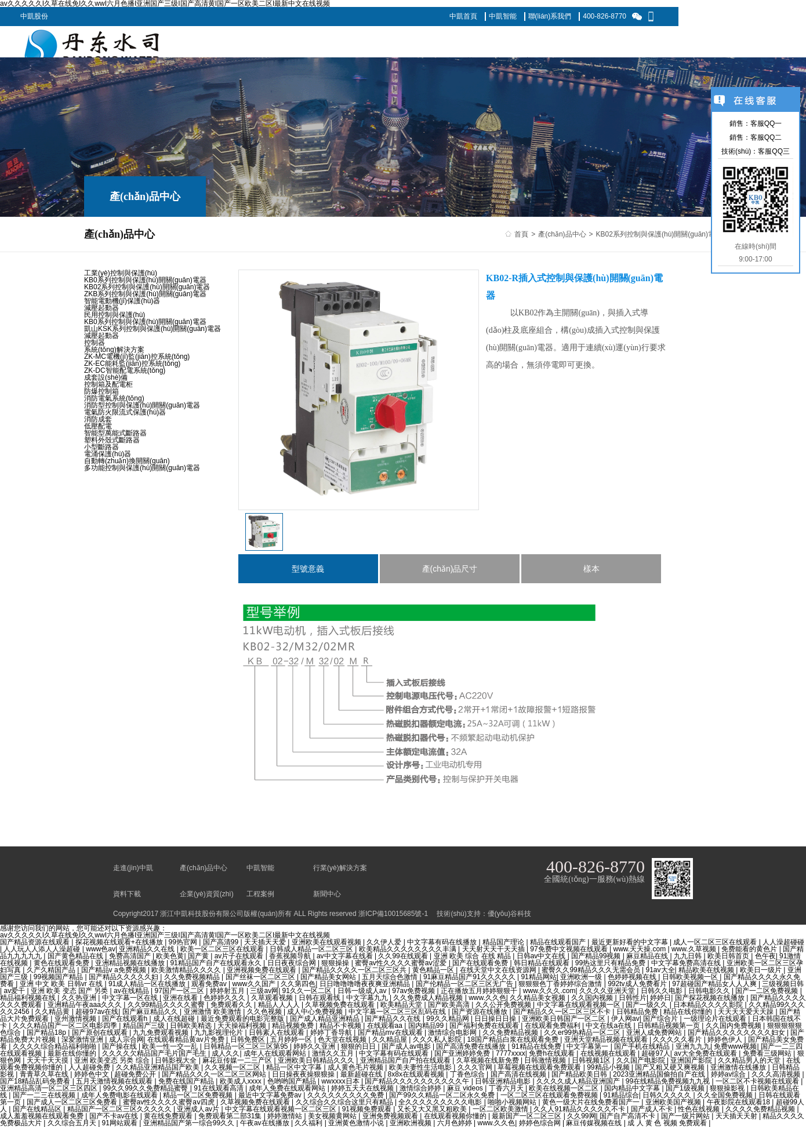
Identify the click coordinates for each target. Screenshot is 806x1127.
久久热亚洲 (79, 998)
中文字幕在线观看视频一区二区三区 (281, 1109)
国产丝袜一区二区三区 (261, 977)
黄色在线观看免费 (62, 963)
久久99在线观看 (404, 956)
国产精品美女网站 (329, 977)
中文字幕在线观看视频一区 (579, 1005)
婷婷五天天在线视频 (363, 1088)
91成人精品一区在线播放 (148, 984)
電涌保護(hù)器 (107, 454)
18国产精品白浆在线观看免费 (514, 1039)
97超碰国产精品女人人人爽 (715, 984)
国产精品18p (47, 1032)
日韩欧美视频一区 (691, 977)
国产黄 (199, 956)
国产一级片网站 (686, 1116)
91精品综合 (620, 1095)
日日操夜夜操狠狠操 (304, 1074)
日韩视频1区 (592, 1060)
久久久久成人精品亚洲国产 (579, 1081)
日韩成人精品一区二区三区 (312, 949)
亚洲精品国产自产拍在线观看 (406, 1060)
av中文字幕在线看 (346, 956)
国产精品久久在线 (393, 1019)
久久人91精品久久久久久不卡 (580, 1109)
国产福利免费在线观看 (485, 1025)
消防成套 (98, 419)
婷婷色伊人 (725, 1039)
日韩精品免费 (638, 1012)
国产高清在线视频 (519, 1074)
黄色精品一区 (434, 970)
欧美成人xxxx (241, 1081)
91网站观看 (121, 1123)
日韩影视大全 (176, 1060)
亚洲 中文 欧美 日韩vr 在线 (62, 984)
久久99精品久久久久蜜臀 (167, 1005)
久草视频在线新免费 (488, 1060)
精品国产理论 (504, 942)
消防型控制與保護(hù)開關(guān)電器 (142, 405)
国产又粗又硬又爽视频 (670, 1067)
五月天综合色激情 (390, 977)
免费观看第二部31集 (231, 1116)
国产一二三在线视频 (45, 1095)
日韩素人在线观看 (277, 1032)
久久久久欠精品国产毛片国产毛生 (155, 1053)
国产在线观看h (126, 1019)
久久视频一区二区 (233, 1067)
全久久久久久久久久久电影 (441, 1102)
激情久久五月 (333, 1053)
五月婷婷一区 (292, 1039)
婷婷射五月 (228, 991)
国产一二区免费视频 (767, 991)
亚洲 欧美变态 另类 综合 (112, 1060)
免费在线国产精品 (187, 1081)
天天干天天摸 (48, 1060)
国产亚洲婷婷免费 (463, 1053)
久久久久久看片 (678, 1039)
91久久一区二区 (308, 991)
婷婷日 (660, 998)
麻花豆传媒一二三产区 (238, 1060)
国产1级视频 (686, 1088)
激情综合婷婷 (421, 1088)
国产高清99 (222, 942)
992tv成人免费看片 (638, 984)
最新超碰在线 (362, 1074)
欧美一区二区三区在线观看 (223, 949)
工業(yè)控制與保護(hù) (120, 273)
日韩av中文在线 (542, 956)
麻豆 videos (466, 1088)
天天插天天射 (737, 1116)
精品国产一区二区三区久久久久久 (120, 1109)
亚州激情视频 (76, 1019)
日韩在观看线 (320, 998)
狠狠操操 (336, 963)
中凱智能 (503, 16)
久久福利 (309, 1123)
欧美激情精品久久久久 (187, 970)
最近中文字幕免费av (270, 1095)
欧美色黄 (170, 956)
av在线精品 (132, 991)
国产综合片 (661, 1019)
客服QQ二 (766, 137)
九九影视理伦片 (219, 1032)
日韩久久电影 (662, 991)
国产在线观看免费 (481, 963)
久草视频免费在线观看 (340, 1005)
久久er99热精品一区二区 (583, 1032)
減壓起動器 (101, 308)
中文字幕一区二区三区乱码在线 (398, 1012)
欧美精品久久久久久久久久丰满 (408, 949)
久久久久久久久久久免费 (346, 1095)
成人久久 (225, 1053)
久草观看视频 (273, 998)
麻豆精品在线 (648, 956)
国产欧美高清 (449, 1005)
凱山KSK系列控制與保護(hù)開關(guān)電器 (152, 329)
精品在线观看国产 (558, 942)
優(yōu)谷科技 (509, 914)
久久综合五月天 (73, 1123)
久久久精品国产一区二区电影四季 (66, 1025)
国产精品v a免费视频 (114, 970)
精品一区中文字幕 (295, 1067)
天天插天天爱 (266, 942)
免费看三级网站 (768, 1053)
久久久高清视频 (776, 1074)
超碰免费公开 (136, 1074)
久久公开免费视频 (504, 1005)
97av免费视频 (414, 991)
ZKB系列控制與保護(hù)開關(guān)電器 (145, 294)
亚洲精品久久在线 (147, 949)
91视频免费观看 (368, 1109)
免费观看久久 (232, 1005)
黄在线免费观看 (169, 1116)
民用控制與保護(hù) (114, 315)
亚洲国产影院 (692, 1060)
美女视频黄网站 (333, 1116)
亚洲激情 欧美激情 (214, 1012)
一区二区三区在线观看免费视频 (550, 1095)
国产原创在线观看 (100, 1032)
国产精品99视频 (597, 956)
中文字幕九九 (368, 998)
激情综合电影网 (453, 1032)
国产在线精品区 (38, 1109)
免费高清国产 (131, 956)
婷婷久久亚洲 (315, 1046)
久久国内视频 (593, 998)
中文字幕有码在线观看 (394, 1053)
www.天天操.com (640, 949)
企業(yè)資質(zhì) (207, 894)
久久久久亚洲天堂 (608, 991)
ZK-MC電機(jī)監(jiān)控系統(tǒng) (137, 356)
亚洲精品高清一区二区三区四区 (49, 1088)
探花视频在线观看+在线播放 (120, 942)
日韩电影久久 (710, 991)
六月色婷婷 (455, 1123)
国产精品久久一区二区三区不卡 (562, 1012)
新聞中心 (327, 894)
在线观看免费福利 (553, 1025)
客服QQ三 (774, 151)
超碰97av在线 (96, 1012)
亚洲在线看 (181, 998)
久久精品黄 (53, 1012)
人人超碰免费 (90, 1067)
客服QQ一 (766, 123)
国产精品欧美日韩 (580, 1074)
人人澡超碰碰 (783, 942)
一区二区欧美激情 (501, 1109)
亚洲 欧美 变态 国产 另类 (70, 991)
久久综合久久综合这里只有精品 (345, 1102)
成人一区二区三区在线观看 (715, 942)
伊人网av (625, 1019)
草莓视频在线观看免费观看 (540, 1067)
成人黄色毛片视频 (356, 1067)
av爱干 (15, 991)
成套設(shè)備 (106, 377)
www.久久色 (487, 998)
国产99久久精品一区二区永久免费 (442, 1095)
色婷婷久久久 (225, 998)
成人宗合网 (126, 1039)
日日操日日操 (496, 1019)
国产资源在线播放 (480, 1012)
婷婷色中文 (92, 1074)
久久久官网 (476, 1067)
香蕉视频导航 (291, 956)
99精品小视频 (609, 1067)
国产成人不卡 (652, 1109)
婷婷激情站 (285, 1116)
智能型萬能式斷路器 (115, 433)
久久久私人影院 (438, 1039)
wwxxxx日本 (341, 1081)
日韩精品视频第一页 (669, 1025)
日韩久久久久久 (667, 1095)
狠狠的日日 (359, 1046)
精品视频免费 (293, 1025)
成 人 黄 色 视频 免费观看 (668, 1123)
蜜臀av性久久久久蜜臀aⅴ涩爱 (402, 963)
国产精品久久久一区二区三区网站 (215, 1074)
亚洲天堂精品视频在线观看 (606, 1039)
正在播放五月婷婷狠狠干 (480, 991)
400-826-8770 (604, 16)
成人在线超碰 (175, 1019)
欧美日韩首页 (729, 956)
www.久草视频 (694, 949)
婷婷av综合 (729, 1074)
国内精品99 (427, 1025)
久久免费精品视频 (511, 1032)
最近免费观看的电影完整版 (243, 1019)
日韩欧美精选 (191, 1025)
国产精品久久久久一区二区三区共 (355, 970)
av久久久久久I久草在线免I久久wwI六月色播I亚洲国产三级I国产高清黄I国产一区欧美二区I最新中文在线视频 (165, 935)
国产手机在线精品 (642, 1046)
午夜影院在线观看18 (739, 1102)
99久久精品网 (448, 1019)
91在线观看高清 (219, 1088)
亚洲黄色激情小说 (357, 1123)
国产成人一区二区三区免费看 (73, 1102)
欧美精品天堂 (402, 1005)
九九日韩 (688, 956)
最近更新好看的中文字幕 (630, 942)
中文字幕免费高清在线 (687, 963)
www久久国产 (255, 984)
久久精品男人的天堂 (750, 1060)
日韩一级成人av (363, 991)
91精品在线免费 (537, 1046)
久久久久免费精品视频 (761, 1109)
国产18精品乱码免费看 (36, 1081)
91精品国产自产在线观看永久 (216, 963)
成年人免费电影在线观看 (120, 1095)
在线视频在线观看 (609, 1053)
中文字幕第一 (588, 1046)
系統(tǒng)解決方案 (114, 350)
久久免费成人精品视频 (428, 998)
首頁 (521, 234)
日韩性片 (633, 998)
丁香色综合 (468, 1074)
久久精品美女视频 (538, 998)
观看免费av (209, 984)
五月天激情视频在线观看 (115, 1081)
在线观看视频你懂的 (456, 1116)
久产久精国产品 (52, 970)
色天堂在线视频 (343, 1039)
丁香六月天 (507, 1088)
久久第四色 (298, 984)
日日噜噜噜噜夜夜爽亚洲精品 (366, 984)
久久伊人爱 (384, 942)
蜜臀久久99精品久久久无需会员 (592, 970)
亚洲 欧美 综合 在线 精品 (473, 956)
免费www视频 (735, 1046)
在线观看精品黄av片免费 (186, 1039)
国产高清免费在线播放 (471, 1046)
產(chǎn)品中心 (562, 234)
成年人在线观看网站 (276, 1053)
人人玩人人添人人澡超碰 (42, 949)
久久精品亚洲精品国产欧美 (158, 1067)
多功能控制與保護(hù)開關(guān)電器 (142, 468)
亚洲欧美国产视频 (674, 1102)
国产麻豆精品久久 (151, 1012)
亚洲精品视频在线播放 (130, 963)
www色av (100, 949)
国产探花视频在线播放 (710, 998)
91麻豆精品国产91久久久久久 (470, 977)
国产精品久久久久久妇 (124, 977)
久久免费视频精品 (193, 977)
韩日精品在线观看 (542, 963)
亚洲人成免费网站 (655, 1032)
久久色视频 (265, 1012)
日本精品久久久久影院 (709, 1005)
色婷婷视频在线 (633, 977)
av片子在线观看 (240, 956)
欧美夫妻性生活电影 (421, 1067)
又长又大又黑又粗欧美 (433, 1109)
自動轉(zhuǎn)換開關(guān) (127, 461)
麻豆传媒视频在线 (594, 1123)
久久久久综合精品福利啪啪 (55, 1046)
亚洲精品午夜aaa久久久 (86, 1005)
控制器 (94, 343)
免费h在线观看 (552, 1053)
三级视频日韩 (783, 984)
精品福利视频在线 (28, 998)
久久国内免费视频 (734, 1025)
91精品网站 (538, 977)
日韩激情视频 (546, 1060)
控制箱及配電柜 (108, 384)
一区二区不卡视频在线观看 (758, 1081)
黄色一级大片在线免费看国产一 (591, 1102)
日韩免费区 (248, 1039)
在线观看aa (386, 1025)
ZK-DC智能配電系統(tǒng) (124, 370)
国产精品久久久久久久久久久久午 (418, 1081)
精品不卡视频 (341, 1025)
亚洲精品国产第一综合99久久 (190, 1123)
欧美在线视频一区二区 (564, 1088)
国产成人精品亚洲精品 (325, 1019)
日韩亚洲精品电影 (503, 1081)
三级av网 (264, 991)
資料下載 (127, 894)
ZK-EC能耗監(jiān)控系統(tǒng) (132, 363)
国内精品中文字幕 (633, 1088)
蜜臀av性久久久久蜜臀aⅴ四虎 (170, 1102)
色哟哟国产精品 (292, 1081)
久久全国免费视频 (725, 1095)
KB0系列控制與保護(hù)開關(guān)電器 (145, 280)
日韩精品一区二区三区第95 (247, 1046)
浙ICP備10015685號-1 (393, 914)
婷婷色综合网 (540, 1123)
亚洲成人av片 (199, 1109)
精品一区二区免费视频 (198, 1095)
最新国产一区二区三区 (527, 1116)
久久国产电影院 (641, 1060)
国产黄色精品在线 (76, 956)
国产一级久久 (647, 1005)
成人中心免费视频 (315, 1012)
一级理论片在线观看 (716, 1019)
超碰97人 (655, 1053)
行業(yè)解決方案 (340, 868)
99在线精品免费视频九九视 (669, 1081)
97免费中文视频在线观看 (569, 949)
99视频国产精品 (59, 977)
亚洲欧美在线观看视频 (327, 942)
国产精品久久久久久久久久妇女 (737, 1032)
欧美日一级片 (761, 970)
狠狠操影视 (728, 1088)
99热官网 (184, 942)
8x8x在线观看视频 (417, 1074)
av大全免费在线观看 (706, 1053)
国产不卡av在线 (114, 1116)
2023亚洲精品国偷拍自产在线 (660, 1074)
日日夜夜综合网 (292, 963)
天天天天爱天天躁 (746, 1012)
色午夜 (765, 956)
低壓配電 (98, 426)
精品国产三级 (144, 1025)
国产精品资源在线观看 (35, 942)
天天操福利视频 (242, 1025)
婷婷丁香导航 (332, 1032)
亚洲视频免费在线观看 (262, 970)
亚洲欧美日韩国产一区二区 (564, 1019)
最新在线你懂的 (73, 1053)
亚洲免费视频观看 (391, 1116)
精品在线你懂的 (688, 1012)
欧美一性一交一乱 (170, 1046)
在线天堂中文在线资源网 (499, 970)
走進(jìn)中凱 (133, 868)
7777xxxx (510, 1053)
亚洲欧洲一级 (582, 977)
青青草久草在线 (45, 1074)
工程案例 (260, 894)
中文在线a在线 (609, 1025)
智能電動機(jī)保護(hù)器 (122, 301)
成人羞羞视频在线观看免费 (42, 1116)
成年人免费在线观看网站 (288, 1088)
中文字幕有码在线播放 (442, 942)
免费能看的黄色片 (750, 949)
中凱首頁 (463, 16)
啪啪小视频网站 (513, 1102)
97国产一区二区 (180, 991)
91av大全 (660, 970)
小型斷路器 (101, 447)
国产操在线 (120, 1046)
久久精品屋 (390, 1039)
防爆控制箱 (101, 391)
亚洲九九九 (693, 1046)
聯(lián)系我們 (550, 16)
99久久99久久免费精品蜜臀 (146, 1088)
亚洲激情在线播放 (739, 1067)
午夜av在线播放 (265, 1123)
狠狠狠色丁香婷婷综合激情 (561, 984)
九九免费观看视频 (161, 1032)
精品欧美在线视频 (707, 970)
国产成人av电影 (407, 1046)
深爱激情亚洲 (83, 1039)
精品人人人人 (280, 1005)
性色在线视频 (699, 1109)
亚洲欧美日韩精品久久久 (317, 1060)
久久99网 (581, 1116)
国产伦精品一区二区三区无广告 (465, 984)
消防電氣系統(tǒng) (114, 398)
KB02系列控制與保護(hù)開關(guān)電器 (659, 234)
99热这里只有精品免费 (611, 963)
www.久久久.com (549, 991)
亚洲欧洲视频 (411, 1123)
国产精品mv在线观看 (391, 1032)
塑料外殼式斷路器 (112, 440)
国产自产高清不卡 (628, 1116)
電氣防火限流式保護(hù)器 (125, 412)
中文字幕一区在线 (130, 998)
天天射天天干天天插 (494, 949)
